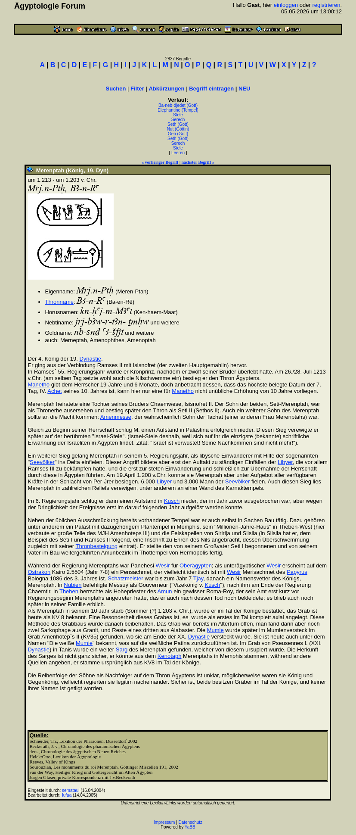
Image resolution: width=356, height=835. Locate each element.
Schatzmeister (125, 578)
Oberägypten (196, 565)
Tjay (198, 578)
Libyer (285, 462)
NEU (244, 88)
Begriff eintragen (211, 88)
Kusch (172, 501)
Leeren (178, 152)
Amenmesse (115, 417)
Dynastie (90, 358)
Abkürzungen (166, 88)
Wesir (163, 565)
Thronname (59, 302)
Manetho (39, 384)
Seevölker (42, 462)
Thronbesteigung (97, 546)
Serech (178, 119)
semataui (71, 790)
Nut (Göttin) (178, 129)
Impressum (164, 822)
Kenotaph (170, 656)
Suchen (115, 88)
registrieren (326, 5)
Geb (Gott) (178, 133)
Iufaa (66, 795)
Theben (68, 591)
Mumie (215, 630)
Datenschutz (191, 822)
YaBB (190, 827)
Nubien (72, 585)
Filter (137, 88)
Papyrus (297, 572)
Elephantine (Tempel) (178, 110)
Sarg (121, 649)
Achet (54, 391)
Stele (178, 114)
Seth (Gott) (178, 124)
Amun (165, 591)
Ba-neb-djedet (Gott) (178, 105)
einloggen (286, 5)
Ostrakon (39, 572)
